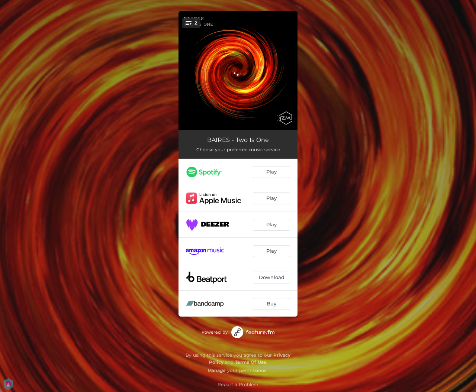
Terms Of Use (250, 362)
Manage (217, 370)
